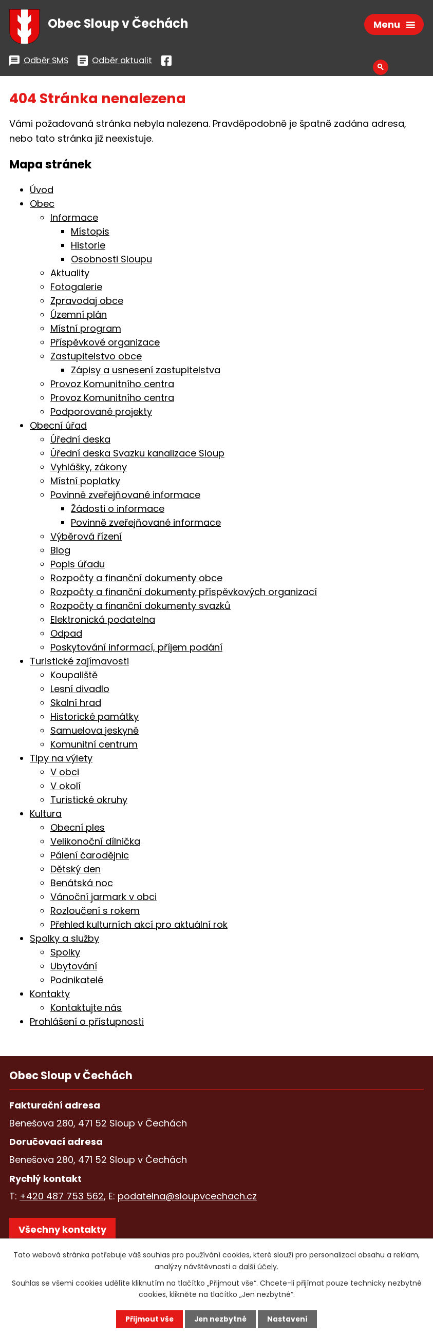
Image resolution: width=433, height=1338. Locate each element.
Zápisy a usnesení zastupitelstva (145, 372)
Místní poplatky (85, 482)
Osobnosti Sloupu (111, 261)
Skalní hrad (75, 704)
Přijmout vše (148, 1319)
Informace (74, 219)
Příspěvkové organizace (105, 344)
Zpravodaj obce (86, 302)
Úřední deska (80, 441)
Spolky (65, 954)
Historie (88, 247)
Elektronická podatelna (102, 621)
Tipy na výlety (61, 760)
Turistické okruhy (88, 801)
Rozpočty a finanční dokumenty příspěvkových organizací (183, 593)
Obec (42, 205)
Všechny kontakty (62, 1231)
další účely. (258, 1266)
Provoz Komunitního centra (112, 385)
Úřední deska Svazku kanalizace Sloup (137, 455)
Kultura (46, 815)
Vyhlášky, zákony (88, 469)
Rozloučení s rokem (95, 912)
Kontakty (50, 995)
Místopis (90, 233)
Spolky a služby (64, 940)
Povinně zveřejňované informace (125, 496)
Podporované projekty (101, 413)
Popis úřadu (77, 566)
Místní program (85, 330)
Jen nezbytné (221, 1319)
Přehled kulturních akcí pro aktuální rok (139, 926)
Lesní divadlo (79, 690)
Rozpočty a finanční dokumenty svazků (140, 607)
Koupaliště (74, 677)
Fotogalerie (76, 288)
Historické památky (94, 718)
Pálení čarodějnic (89, 857)
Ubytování (73, 968)
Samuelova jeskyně (94, 732)
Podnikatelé (76, 982)
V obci (64, 774)
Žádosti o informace (117, 510)
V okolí (65, 787)
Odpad (66, 635)
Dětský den (75, 871)
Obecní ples (77, 829)
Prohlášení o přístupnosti (87, 1023)
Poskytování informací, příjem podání (136, 649)
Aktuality (69, 275)
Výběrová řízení (86, 538)
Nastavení (288, 1319)
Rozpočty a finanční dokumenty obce (136, 580)
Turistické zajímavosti (79, 663)
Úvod (41, 191)
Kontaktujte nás (86, 1009)
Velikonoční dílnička (95, 843)
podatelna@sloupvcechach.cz (187, 1198)
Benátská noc (81, 884)
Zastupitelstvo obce (96, 358)
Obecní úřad (58, 427)
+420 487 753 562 (62, 1198)
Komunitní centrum (94, 746)
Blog (60, 552)
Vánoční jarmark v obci (103, 898)
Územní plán (78, 316)
